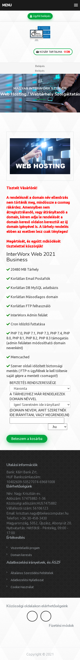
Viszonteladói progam (25, 548)
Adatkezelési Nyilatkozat (27, 580)
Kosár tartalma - (53, 51)
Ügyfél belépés (40, 16)
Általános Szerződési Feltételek (32, 573)
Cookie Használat (22, 587)
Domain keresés (21, 555)
